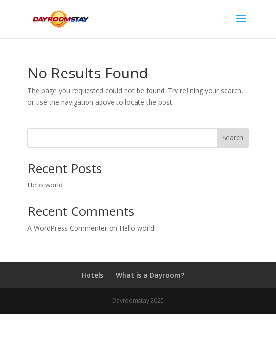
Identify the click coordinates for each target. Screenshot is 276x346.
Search (232, 137)
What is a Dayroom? (150, 275)
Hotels (92, 275)
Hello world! (45, 184)
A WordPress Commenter (67, 228)
